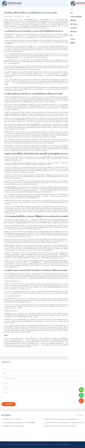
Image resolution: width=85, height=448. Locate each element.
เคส (77, 415)
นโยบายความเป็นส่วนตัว (53, 444)
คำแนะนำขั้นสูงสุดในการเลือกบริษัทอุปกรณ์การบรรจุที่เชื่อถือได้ (18, 422)
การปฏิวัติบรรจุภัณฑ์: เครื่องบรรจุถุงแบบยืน (13, 426)
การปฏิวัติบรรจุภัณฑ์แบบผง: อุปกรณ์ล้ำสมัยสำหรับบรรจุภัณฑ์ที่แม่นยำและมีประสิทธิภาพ (64, 422)
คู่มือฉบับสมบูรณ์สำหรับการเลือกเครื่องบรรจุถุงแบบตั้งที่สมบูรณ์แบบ (61, 419)
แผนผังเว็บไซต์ (65, 444)
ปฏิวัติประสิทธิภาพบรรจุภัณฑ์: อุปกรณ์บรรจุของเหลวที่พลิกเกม (60, 426)
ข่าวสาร (81, 415)
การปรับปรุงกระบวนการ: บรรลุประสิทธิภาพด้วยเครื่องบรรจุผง (11, 419)
